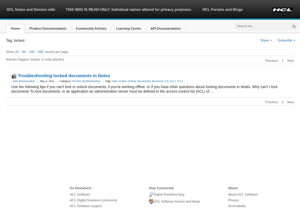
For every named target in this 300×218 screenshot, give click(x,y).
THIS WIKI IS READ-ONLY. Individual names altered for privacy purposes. (129, 10)
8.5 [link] (166, 81)
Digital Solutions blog (166, 195)
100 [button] (32, 52)
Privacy (233, 200)
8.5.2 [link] (180, 81)
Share (266, 40)
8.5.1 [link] (173, 81)
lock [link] (114, 81)
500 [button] (40, 52)
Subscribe (287, 40)
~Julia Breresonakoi (23, 81)
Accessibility (237, 206)
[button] (15, 28)
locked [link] (122, 81)
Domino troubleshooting (86, 81)
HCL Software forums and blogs (174, 201)
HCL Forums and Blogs (222, 10)
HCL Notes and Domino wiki (31, 10)
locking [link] (132, 81)
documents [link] (143, 81)
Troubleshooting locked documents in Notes (64, 75)
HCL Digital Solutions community (93, 200)
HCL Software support (86, 206)
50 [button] (24, 52)
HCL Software (80, 194)
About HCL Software (243, 194)
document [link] (157, 81)
